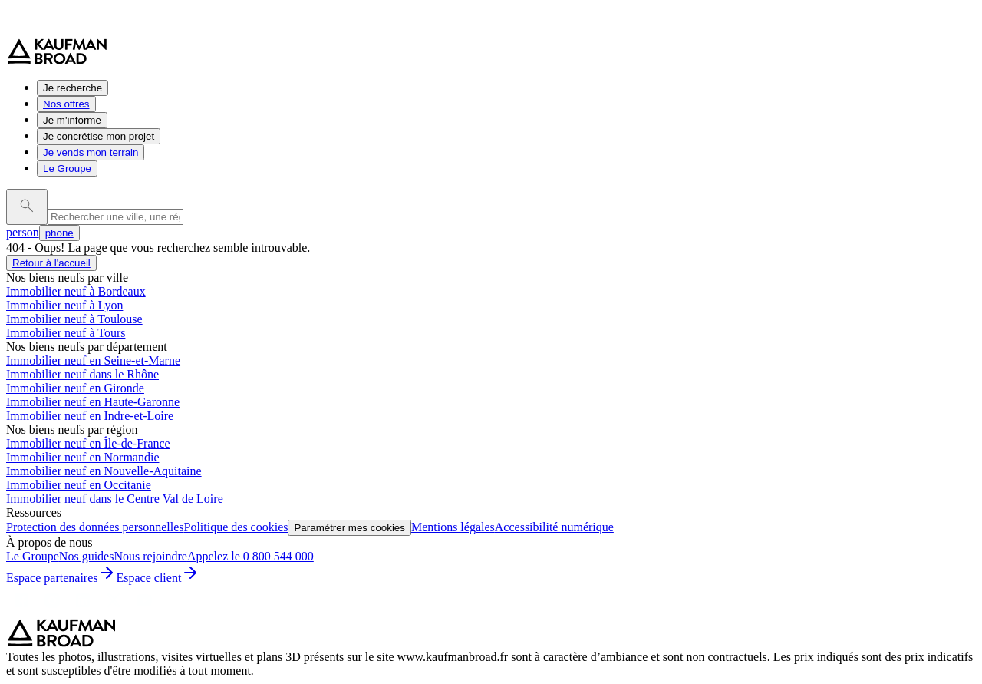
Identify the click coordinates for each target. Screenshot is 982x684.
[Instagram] (52, 611)
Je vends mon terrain (90, 152)
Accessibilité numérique (554, 527)
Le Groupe (67, 168)
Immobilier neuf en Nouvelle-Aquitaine (104, 470)
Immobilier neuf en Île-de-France (88, 443)
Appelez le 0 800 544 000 (250, 556)
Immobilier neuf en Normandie (83, 457)
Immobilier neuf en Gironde (75, 388)
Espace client (157, 577)
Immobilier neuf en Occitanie (78, 484)
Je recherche (72, 88)
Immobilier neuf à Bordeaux (76, 291)
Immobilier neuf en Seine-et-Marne (93, 360)
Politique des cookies (236, 527)
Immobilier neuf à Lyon (64, 305)
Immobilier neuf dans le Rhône (82, 374)
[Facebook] (21, 611)
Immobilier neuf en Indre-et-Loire (89, 415)
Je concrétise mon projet (98, 136)
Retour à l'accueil (51, 263)
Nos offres (66, 104)
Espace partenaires (61, 577)
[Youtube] (144, 611)
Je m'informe (72, 120)
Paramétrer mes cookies (349, 528)
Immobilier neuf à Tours (65, 332)
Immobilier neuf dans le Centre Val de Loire (114, 498)
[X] (113, 611)
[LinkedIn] (83, 611)
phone (59, 233)
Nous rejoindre (150, 556)
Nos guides (86, 556)
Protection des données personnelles (95, 527)
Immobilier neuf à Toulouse (74, 318)
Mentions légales (453, 527)
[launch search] (27, 207)
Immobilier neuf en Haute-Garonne (93, 401)
